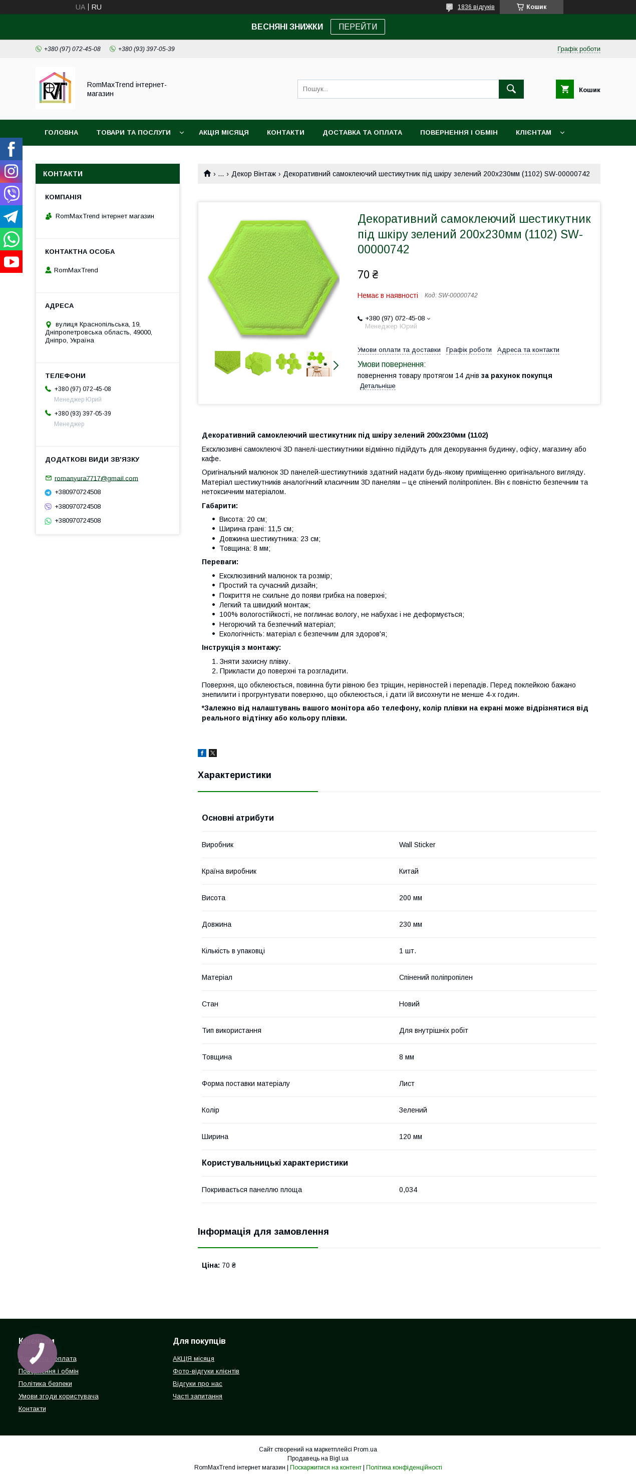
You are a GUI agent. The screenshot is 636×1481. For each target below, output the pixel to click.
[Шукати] (511, 89)
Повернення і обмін (459, 132)
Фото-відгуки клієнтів (206, 1371)
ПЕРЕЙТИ (358, 27)
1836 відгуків (476, 7)
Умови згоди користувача (59, 1396)
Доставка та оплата (362, 132)
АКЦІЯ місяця (224, 132)
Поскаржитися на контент (326, 1467)
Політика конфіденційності (404, 1467)
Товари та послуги (133, 132)
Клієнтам (533, 132)
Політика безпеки (45, 1383)
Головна (61, 132)
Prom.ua (365, 1449)
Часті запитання (197, 1396)
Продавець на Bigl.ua (318, 1458)
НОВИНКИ (62, 158)
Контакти (285, 132)
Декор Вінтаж (253, 174)
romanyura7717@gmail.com (96, 478)
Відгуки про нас (197, 1383)
